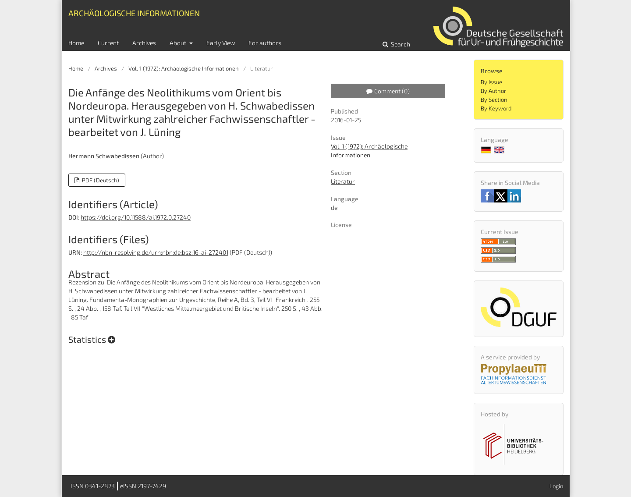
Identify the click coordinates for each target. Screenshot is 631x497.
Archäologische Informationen (134, 13)
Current (108, 42)
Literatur (343, 181)
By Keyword (496, 108)
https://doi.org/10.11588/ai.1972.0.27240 (136, 217)
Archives (144, 42)
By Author (493, 90)
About (179, 42)
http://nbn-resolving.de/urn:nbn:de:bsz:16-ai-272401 (155, 252)
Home (76, 42)
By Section (494, 99)
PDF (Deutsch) (100, 180)
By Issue (491, 81)
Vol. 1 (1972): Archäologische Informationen (183, 68)
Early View (220, 42)
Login (556, 486)
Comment (388, 91)
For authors (264, 42)
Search (400, 44)
